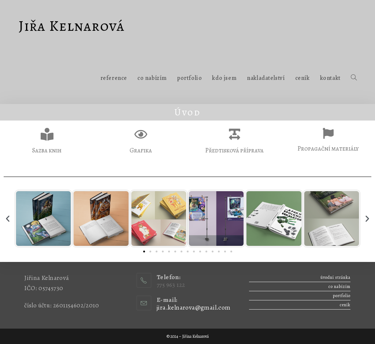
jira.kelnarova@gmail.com (194, 307)
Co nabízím (339, 286)
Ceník (345, 305)
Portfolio (341, 296)
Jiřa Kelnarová (72, 26)
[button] (8, 219)
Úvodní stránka (335, 277)
